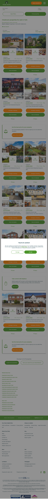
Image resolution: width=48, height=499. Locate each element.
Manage (17, 252)
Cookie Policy (24, 246)
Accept (30, 252)
